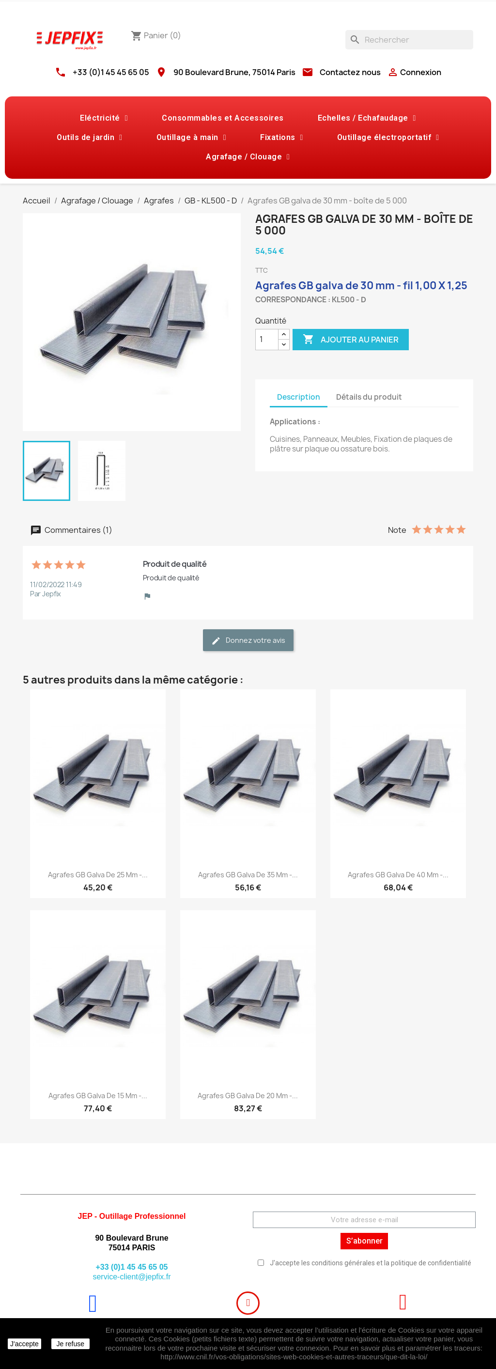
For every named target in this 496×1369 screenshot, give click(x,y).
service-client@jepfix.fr (131, 1277)
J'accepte (24, 1344)
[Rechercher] (409, 39)
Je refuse (70, 1344)
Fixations (281, 137)
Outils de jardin (89, 137)
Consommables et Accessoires (223, 118)
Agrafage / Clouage (248, 157)
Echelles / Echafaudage (367, 118)
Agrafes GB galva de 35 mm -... (248, 874)
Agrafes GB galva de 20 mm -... (248, 1095)
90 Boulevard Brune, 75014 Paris (234, 72)
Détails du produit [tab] (369, 397)
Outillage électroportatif (388, 137)
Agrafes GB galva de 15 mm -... (97, 1095)
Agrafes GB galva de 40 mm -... (398, 874)
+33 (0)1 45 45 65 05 (111, 72)
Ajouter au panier (351, 339)
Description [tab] (298, 397)
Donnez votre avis (248, 641)
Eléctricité (104, 118)
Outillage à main (191, 137)
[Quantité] (267, 339)
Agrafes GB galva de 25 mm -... (98, 874)
